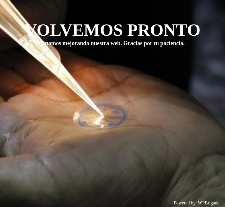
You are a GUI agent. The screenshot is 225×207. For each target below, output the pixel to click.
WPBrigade (208, 202)
